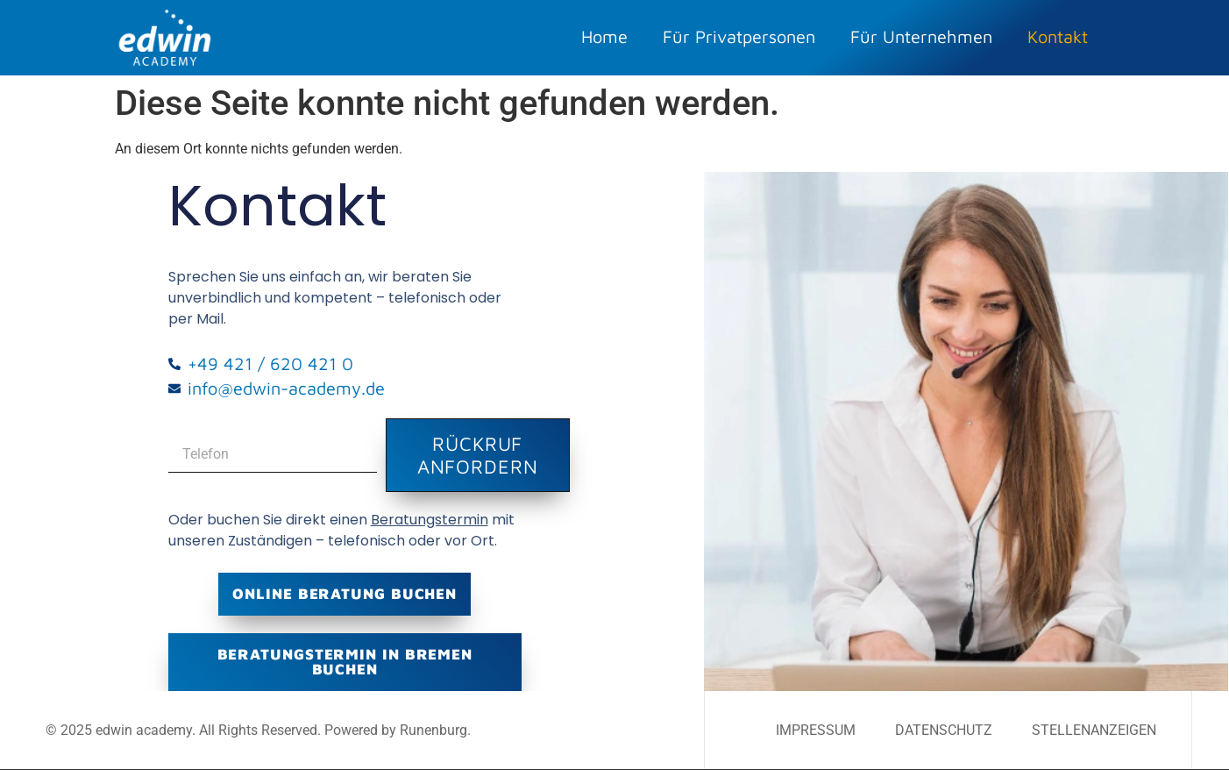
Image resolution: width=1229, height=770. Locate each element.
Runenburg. (435, 730)
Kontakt (1057, 36)
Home (604, 36)
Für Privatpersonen (739, 36)
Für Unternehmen (921, 36)
